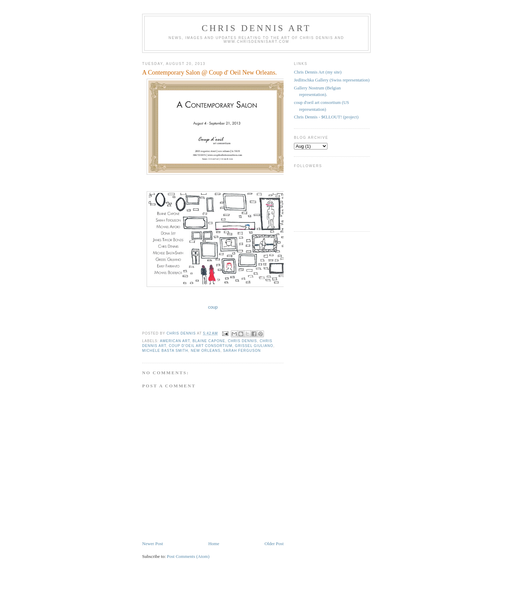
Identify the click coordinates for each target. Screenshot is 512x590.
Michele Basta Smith (165, 350)
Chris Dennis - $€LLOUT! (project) (326, 116)
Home (213, 543)
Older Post (274, 543)
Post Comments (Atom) (188, 556)
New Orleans (205, 350)
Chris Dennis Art (256, 28)
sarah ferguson (242, 350)
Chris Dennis (242, 341)
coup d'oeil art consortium (200, 346)
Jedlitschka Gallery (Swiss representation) (332, 80)
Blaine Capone (209, 341)
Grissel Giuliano (254, 346)
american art (175, 341)
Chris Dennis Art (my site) (318, 72)
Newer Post (152, 543)
